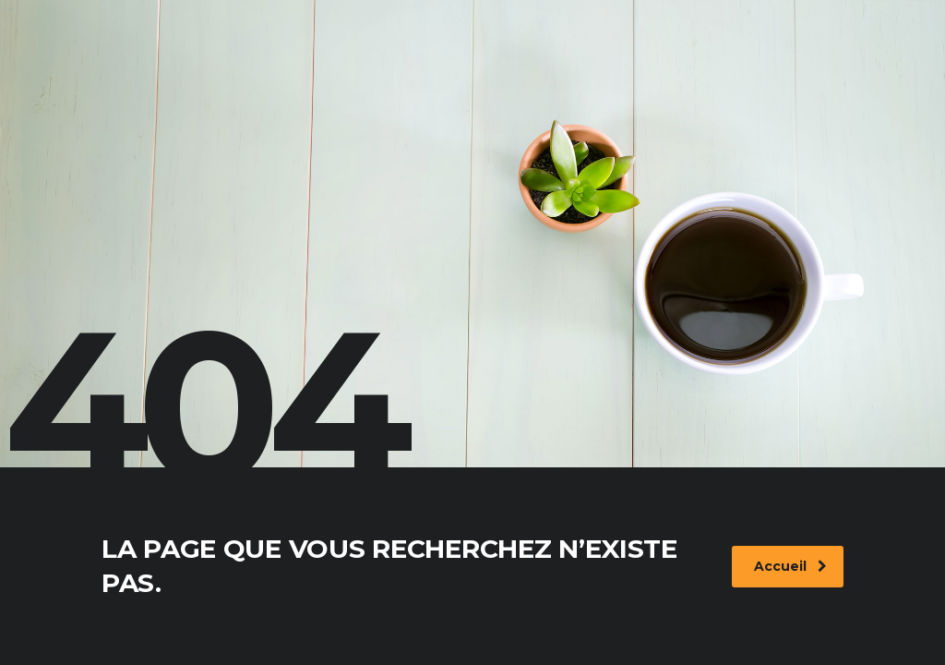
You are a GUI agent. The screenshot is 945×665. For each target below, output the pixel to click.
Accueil (790, 566)
